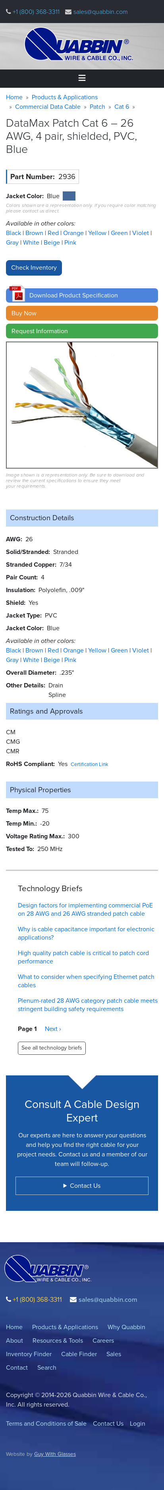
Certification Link (89, 764)
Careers (103, 1340)
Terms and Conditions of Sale (46, 1423)
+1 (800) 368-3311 (35, 11)
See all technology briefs (51, 1048)
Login (137, 1423)
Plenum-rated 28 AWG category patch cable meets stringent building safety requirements (88, 1004)
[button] (82, 295)
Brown (35, 232)
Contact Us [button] (85, 1185)
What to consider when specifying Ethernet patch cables (86, 981)
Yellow (98, 232)
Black (14, 232)
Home (14, 97)
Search (46, 1367)
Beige (53, 242)
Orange (74, 232)
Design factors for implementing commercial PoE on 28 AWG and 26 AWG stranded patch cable (85, 909)
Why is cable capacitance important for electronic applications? (86, 933)
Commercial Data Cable (48, 106)
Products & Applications (65, 97)
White (32, 242)
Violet (141, 232)
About (14, 1340)
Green (120, 232)
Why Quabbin (126, 1327)
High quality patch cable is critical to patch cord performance (83, 957)
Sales (113, 1354)
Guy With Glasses (55, 1454)
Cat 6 (121, 106)
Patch (97, 106)
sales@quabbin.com (100, 11)
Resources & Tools (58, 1340)
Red (54, 232)
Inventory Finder (29, 1354)
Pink (70, 242)
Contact (17, 1367)
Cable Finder (79, 1354)
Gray (13, 242)
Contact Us (108, 1423)
